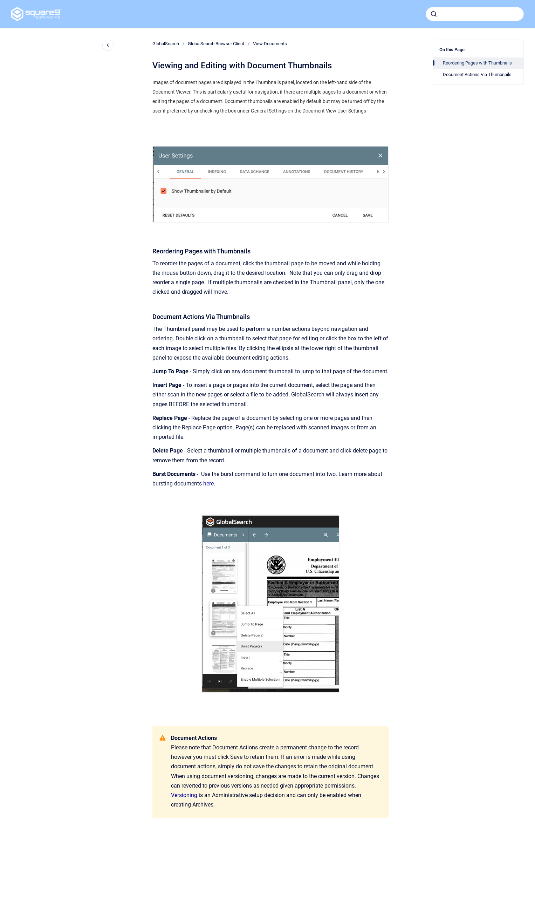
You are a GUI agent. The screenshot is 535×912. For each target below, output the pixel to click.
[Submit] (433, 14)
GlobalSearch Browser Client (216, 43)
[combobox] (474, 14)
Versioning (184, 795)
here (208, 483)
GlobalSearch (165, 43)
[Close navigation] (108, 45)
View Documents (270, 43)
